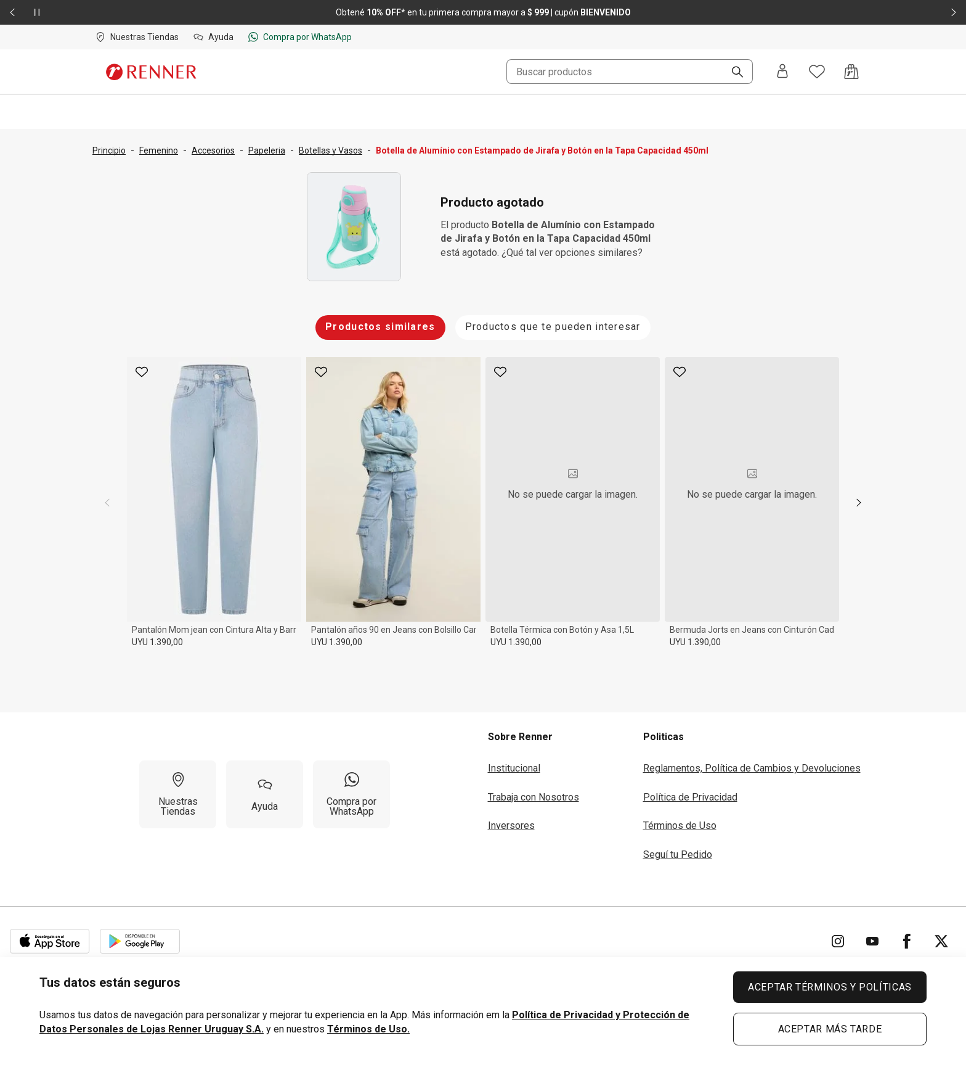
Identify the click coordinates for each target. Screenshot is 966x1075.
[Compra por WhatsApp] (351, 794)
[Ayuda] (264, 794)
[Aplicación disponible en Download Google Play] (140, 941)
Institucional (514, 768)
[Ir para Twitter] (941, 941)
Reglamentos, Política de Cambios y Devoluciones (752, 768)
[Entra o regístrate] (782, 72)
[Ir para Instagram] (838, 941)
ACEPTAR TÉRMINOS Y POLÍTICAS (830, 987)
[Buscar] (732, 73)
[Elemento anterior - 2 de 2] (12, 12)
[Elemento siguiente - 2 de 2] (953, 12)
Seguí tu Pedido (677, 854)
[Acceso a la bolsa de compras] (851, 71)
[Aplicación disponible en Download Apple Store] (50, 941)
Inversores (511, 825)
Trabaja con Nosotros (533, 797)
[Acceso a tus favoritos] (817, 71)
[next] (859, 502)
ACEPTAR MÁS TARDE (830, 1029)
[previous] (107, 502)
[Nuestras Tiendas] (177, 794)
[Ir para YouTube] (872, 941)
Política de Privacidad (690, 797)
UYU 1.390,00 (157, 642)
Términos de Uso (679, 825)
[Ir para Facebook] (907, 941)
